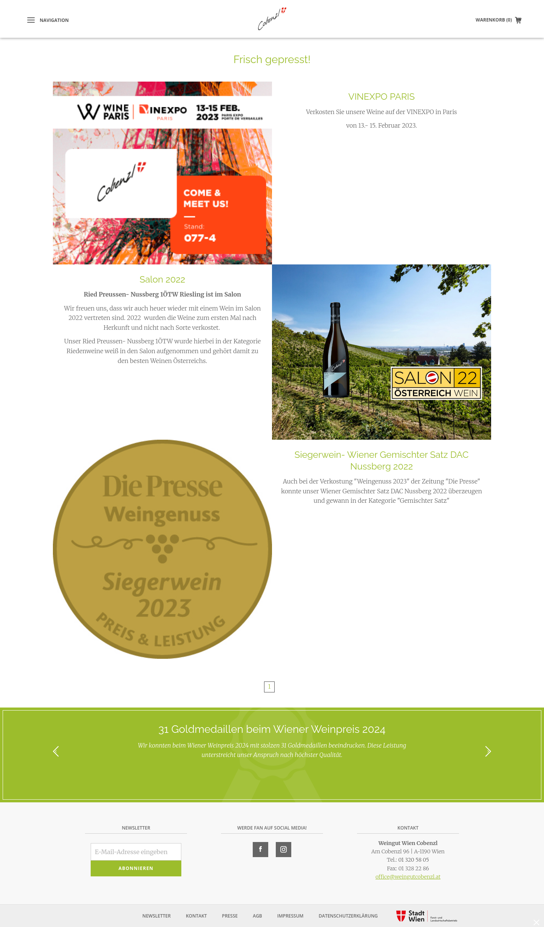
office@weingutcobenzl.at (408, 876)
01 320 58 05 (413, 859)
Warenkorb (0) (494, 20)
